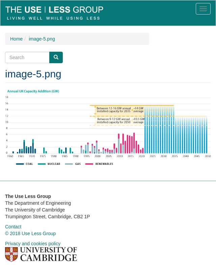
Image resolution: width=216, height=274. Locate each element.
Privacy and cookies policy (32, 243)
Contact (13, 226)
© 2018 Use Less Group (30, 233)
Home (16, 39)
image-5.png (42, 39)
